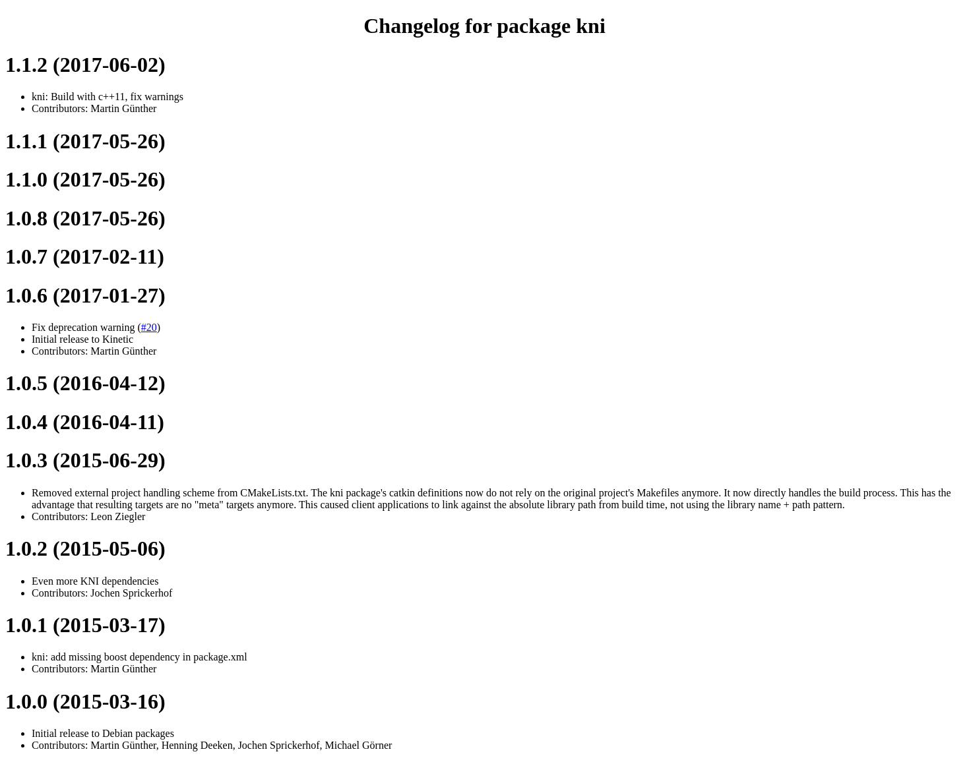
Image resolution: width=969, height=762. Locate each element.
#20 (149, 327)
